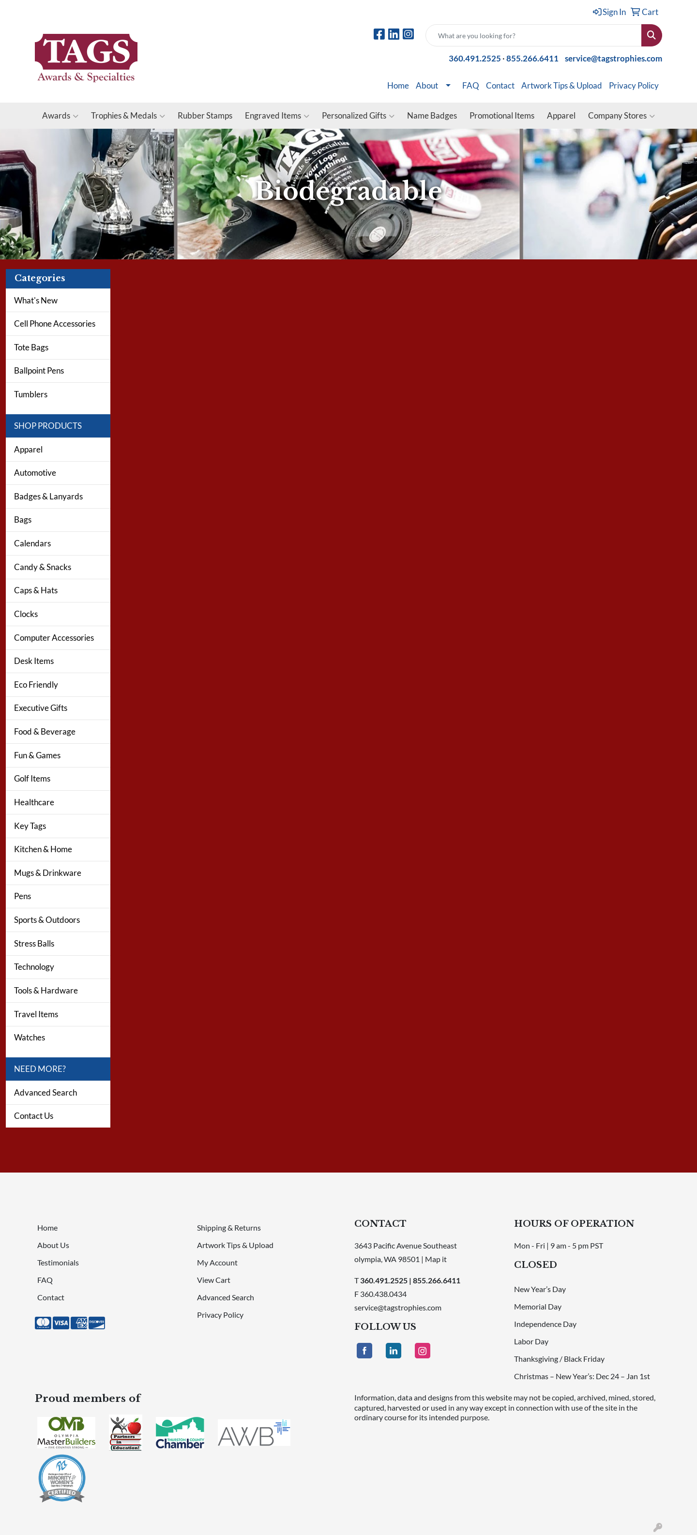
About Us (53, 1244)
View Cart (213, 1279)
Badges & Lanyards (48, 496)
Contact (500, 85)
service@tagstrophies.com (613, 58)
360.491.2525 (475, 58)
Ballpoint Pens (39, 370)
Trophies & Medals (128, 115)
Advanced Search (45, 1092)
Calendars (32, 543)
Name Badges (432, 115)
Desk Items (34, 661)
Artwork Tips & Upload (561, 85)
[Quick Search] (533, 35)
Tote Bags (31, 347)
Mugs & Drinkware (47, 873)
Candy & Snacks (42, 567)
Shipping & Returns (229, 1227)
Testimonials (58, 1262)
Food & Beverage (45, 731)
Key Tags (30, 826)
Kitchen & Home (43, 849)
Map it (436, 1259)
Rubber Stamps (205, 115)
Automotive (35, 472)
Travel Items (36, 1014)
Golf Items (32, 778)
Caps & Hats (36, 590)
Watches (29, 1037)
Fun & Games (37, 755)
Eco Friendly (36, 684)
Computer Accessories (54, 637)
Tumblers (30, 394)
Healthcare (34, 802)
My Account (217, 1262)
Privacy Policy (634, 85)
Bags (22, 519)
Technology (34, 967)
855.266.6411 (532, 58)
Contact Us (33, 1116)
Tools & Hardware (46, 990)
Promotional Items (502, 115)
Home (398, 85)
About (427, 85)
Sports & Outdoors (47, 920)
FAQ (470, 85)
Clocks (26, 614)
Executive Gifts (40, 708)
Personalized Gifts (358, 115)
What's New (36, 300)
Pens (22, 896)
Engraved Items (277, 115)
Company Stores (621, 115)
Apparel (561, 115)
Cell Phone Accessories (54, 323)
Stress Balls (34, 943)
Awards (60, 115)
